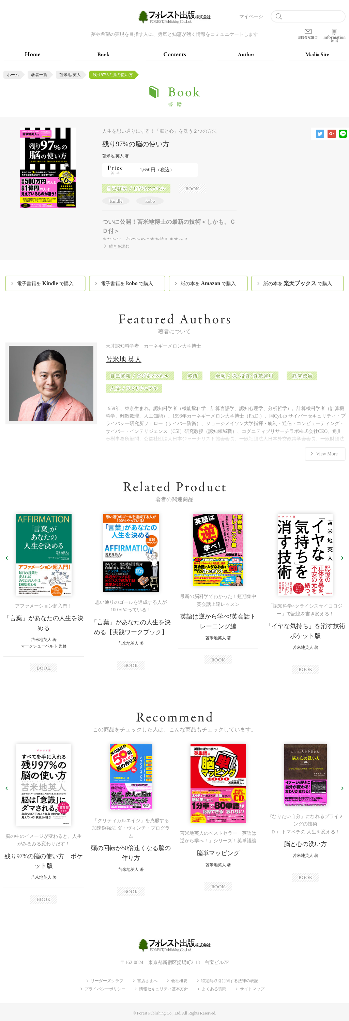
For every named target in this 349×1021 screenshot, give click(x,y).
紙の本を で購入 (208, 283)
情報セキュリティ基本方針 (163, 988)
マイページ (251, 16)
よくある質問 (214, 988)
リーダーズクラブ (107, 980)
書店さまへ (147, 980)
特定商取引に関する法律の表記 (229, 980)
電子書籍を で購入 (45, 283)
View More (326, 453)
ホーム (13, 74)
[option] (43, 592)
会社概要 (179, 980)
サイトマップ (252, 988)
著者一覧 (39, 74)
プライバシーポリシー (105, 988)
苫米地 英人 (70, 74)
